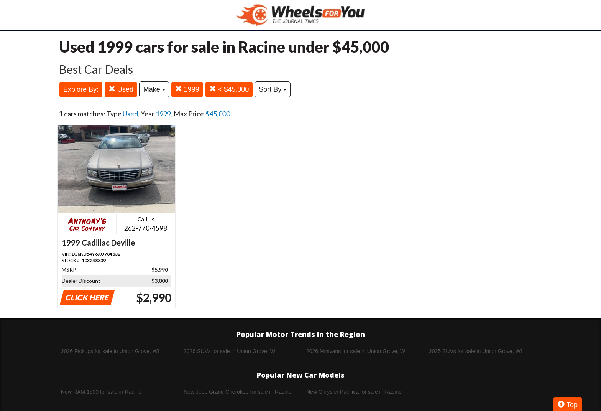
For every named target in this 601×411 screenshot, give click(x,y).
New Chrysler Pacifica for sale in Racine (354, 392)
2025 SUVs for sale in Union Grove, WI (475, 351)
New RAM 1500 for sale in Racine (101, 392)
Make (154, 89)
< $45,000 (229, 89)
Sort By (272, 89)
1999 (187, 89)
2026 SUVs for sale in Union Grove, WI (230, 351)
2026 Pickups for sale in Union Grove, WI (110, 351)
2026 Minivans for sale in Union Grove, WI (356, 351)
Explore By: (81, 89)
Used (120, 89)
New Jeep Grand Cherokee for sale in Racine (238, 392)
